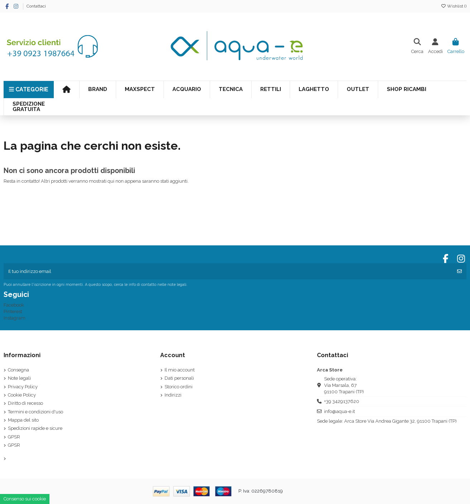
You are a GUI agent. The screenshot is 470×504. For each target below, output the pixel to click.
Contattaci (36, 6)
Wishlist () (453, 6)
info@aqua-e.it (339, 411)
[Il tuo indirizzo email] (228, 271)
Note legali (19, 378)
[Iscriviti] (459, 271)
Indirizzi (173, 395)
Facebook (14, 305)
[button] (230, 89)
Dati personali (179, 378)
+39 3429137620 (341, 401)
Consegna (18, 370)
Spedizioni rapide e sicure (35, 428)
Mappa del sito (23, 420)
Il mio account (180, 370)
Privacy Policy (23, 386)
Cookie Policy (22, 395)
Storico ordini (179, 386)
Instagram (14, 318)
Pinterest (13, 311)
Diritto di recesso (25, 403)
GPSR (14, 437)
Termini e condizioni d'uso (35, 411)
